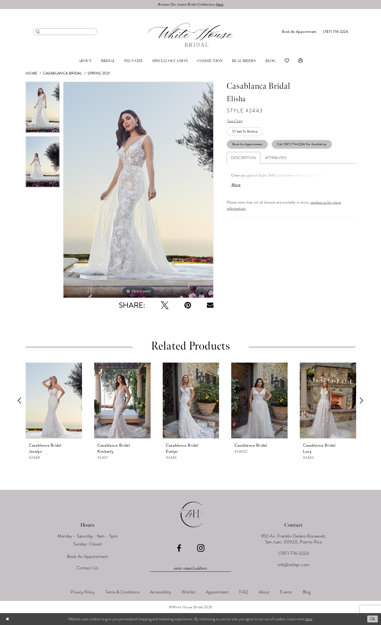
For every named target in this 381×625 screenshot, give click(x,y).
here (308, 619)
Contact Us (87, 568)
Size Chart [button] (235, 121)
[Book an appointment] (299, 32)
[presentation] (54, 401)
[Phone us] (335, 32)
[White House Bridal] (190, 35)
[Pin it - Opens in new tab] (187, 305)
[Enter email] (190, 568)
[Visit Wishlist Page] (287, 61)
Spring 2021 (99, 73)
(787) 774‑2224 (293, 553)
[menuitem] (65, 31)
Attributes (276, 158)
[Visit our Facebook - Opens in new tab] (179, 548)
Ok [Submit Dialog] (372, 619)
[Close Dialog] (7, 619)
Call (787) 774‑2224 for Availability (302, 145)
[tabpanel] (43, 109)
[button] (300, 61)
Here (219, 4)
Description (243, 158)
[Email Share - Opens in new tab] (210, 305)
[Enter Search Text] (65, 31)
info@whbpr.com (294, 565)
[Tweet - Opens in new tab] (165, 305)
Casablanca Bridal (62, 73)
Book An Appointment (248, 145)
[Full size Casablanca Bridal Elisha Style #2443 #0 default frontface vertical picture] (138, 190)
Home (32, 73)
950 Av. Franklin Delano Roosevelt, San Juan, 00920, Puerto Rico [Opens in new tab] (293, 539)
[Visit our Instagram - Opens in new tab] (200, 548)
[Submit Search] (38, 31)
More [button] (236, 186)
